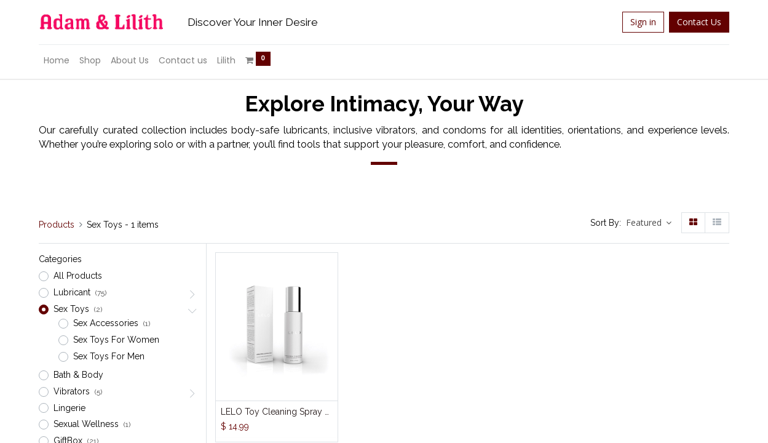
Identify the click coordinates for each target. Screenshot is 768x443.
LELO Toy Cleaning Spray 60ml (277, 412)
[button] (649, 223)
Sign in (643, 22)
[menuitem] (56, 61)
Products (56, 224)
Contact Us (699, 22)
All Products (77, 276)
